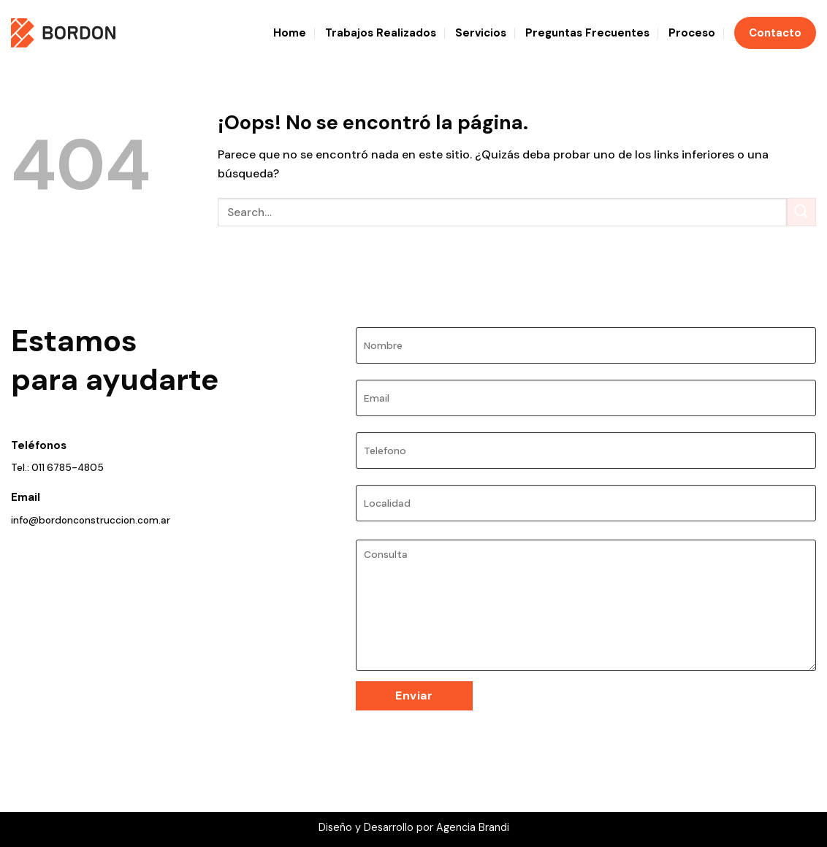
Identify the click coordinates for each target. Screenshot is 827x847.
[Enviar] (801, 212)
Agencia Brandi (472, 827)
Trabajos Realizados (380, 33)
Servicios (480, 33)
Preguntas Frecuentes (587, 33)
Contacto (775, 33)
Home (289, 33)
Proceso (691, 33)
